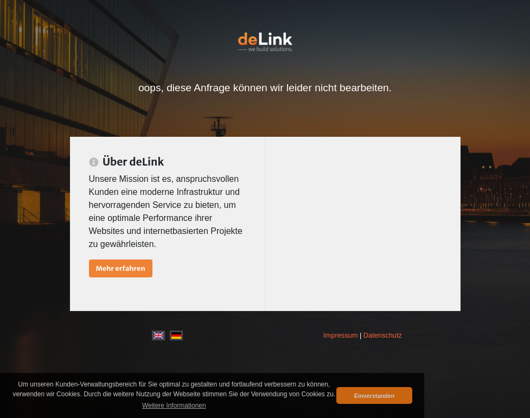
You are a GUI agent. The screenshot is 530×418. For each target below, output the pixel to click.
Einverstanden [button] (374, 395)
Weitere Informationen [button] (174, 405)
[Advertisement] (362, 224)
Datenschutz (382, 335)
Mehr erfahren (120, 268)
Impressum (340, 335)
